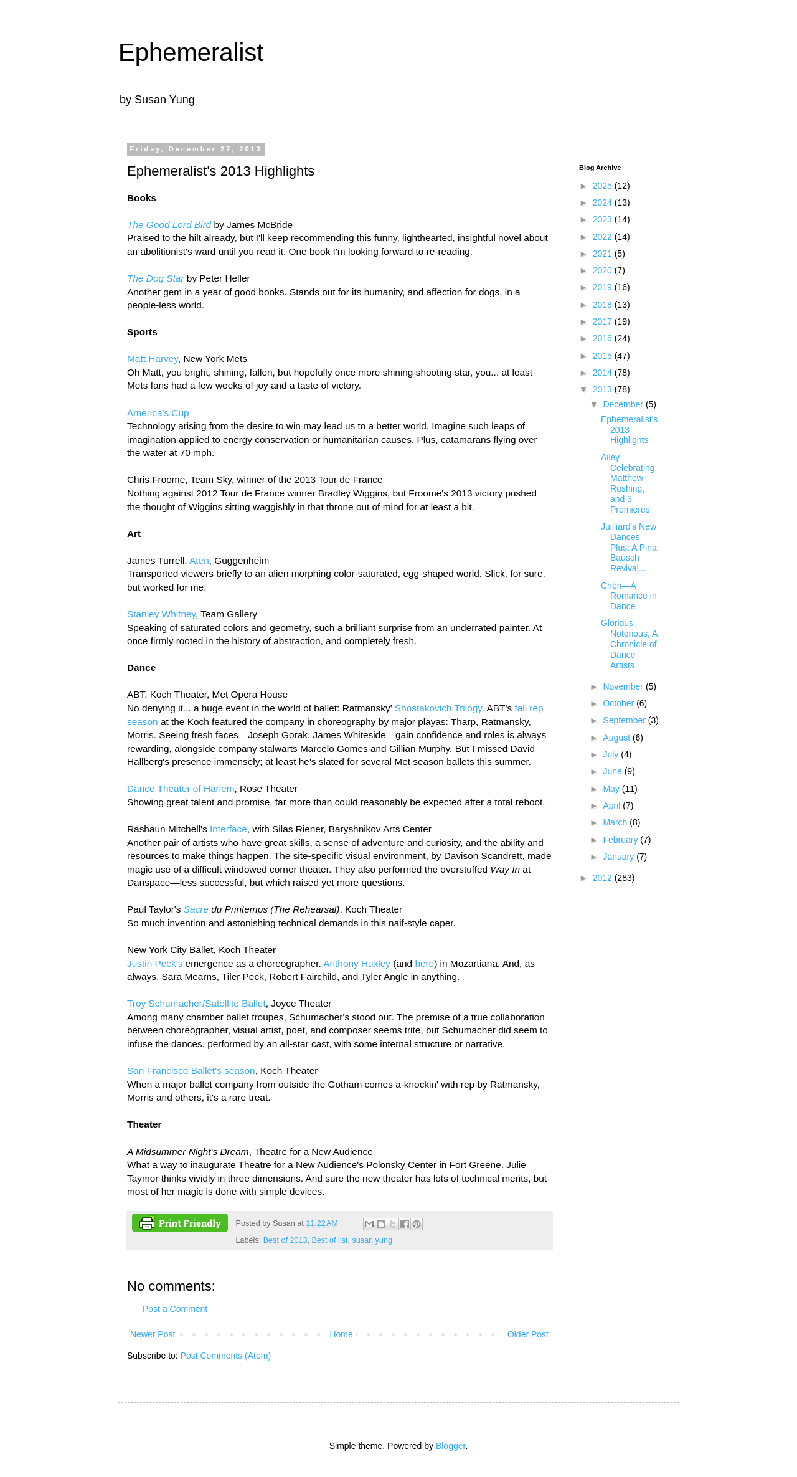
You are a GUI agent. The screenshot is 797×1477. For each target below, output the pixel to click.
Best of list (329, 1240)
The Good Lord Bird (169, 224)
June (613, 771)
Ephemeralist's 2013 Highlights (629, 429)
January (619, 857)
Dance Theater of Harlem (181, 788)
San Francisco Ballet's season (191, 1070)
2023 (604, 219)
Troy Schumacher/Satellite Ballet (196, 1003)
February (621, 840)
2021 (604, 254)
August (617, 738)
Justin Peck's (154, 963)
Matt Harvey (152, 358)
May (612, 789)
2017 (604, 321)
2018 (604, 305)
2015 (604, 356)
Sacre (196, 909)
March (616, 822)
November (624, 686)
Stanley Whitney (161, 614)
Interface (228, 829)
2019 (604, 287)
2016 (604, 338)
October (619, 703)
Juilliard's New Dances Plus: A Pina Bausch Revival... (629, 547)
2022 (604, 237)
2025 (604, 186)
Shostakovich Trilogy (438, 708)
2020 (604, 270)
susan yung (372, 1240)
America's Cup (158, 412)
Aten (199, 560)
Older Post (528, 1334)
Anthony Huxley (356, 963)
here (424, 963)
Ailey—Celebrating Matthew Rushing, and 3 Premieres (628, 483)
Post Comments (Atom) (226, 1356)
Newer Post (152, 1334)
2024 (604, 202)
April (613, 805)
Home (340, 1334)
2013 (604, 389)
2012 (604, 878)
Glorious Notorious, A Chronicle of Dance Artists (629, 644)
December (624, 404)
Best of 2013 (285, 1240)
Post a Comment (175, 1309)
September (625, 720)
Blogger (450, 1446)
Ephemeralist (190, 52)
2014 (604, 373)
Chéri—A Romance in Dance (629, 596)
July (612, 754)
